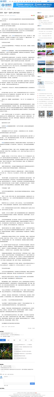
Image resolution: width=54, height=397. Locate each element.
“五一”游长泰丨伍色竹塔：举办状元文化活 (46, 22)
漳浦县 (3, 142)
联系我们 (25, 392)
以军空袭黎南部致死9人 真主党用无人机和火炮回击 (22, 351)
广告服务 (28, 392)
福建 (25, 1)
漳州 (20, 1)
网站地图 (31, 392)
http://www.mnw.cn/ (12, 15)
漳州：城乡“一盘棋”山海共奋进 (8, 374)
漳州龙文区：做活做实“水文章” (44, 20)
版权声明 (18, 392)
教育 (33, 1)
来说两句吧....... (19, 379)
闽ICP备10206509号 (29, 395)
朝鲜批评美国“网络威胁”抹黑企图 (19, 355)
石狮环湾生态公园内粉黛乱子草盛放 (41, 56)
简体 (52, 1)
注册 (50, 1)
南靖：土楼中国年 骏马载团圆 (6, 366)
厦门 (22, 1)
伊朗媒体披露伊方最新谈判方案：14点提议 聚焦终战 (23, 353)
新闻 (12, 1)
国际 (30, 1)
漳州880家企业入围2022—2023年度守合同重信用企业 (10, 334)
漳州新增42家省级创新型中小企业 (7, 333)
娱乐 (35, 1)
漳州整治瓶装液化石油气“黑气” (6, 367)
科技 (38, 1)
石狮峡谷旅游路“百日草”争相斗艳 (49, 48)
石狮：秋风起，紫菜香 (41, 48)
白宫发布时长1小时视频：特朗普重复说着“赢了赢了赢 (23, 346)
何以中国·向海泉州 (42, 87)
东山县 (6, 126)
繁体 (53, 1)
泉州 (15, 1)
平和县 (7, 50)
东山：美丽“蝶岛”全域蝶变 (5, 336)
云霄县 (19, 276)
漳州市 (13, 35)
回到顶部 (34, 392)
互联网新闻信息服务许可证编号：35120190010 (38, 395)
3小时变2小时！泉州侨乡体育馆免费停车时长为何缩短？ (49, 73)
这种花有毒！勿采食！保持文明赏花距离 (41, 73)
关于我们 (22, 392)
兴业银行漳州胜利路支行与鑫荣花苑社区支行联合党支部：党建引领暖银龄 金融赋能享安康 (17, 369)
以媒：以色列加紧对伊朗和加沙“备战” (20, 358)
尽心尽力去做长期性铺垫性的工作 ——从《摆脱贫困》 (23, 344)
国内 (28, 1)
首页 (10, 1)
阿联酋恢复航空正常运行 (18, 349)
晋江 (17, 1)
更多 (40, 1)
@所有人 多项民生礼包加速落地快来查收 (45, 28)
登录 (5, 385)
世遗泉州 (39, 79)
